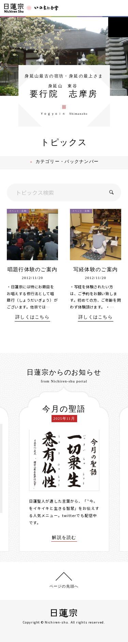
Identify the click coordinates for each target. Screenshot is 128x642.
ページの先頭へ (64, 585)
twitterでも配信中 (79, 516)
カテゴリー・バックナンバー (68, 162)
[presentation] (14, 469)
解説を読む (64, 538)
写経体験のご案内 (95, 270)
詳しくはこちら (32, 318)
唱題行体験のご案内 (33, 270)
